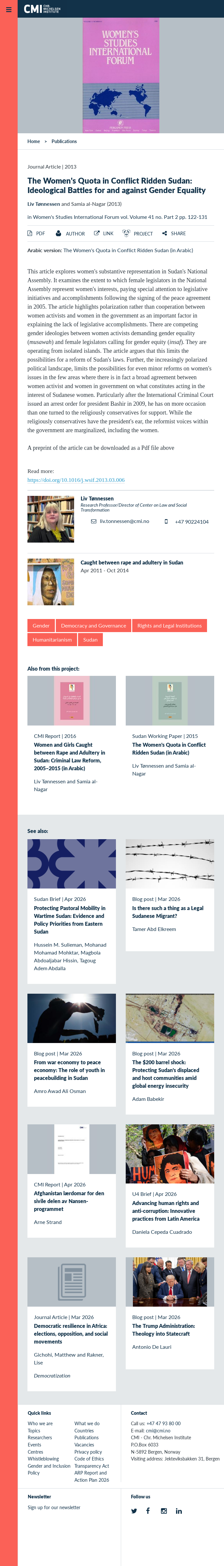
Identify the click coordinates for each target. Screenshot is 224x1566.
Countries (84, 1430)
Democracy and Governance (93, 625)
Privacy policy (88, 1451)
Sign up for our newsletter (54, 1507)
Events (34, 1444)
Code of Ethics (89, 1458)
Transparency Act (91, 1465)
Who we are (40, 1423)
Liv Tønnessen (43, 203)
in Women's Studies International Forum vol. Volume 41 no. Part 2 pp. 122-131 (117, 216)
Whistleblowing (43, 1458)
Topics (34, 1430)
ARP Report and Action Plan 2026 (91, 1476)
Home (33, 141)
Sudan (90, 639)
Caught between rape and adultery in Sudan (132, 562)
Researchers (40, 1437)
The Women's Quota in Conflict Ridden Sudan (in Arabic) (128, 250)
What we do (87, 1423)
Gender (41, 625)
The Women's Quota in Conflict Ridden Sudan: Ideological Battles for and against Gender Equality (116, 185)
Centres (35, 1451)
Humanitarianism (52, 639)
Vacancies (84, 1444)
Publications (64, 141)
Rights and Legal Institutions (169, 625)
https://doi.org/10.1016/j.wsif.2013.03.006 (76, 480)
